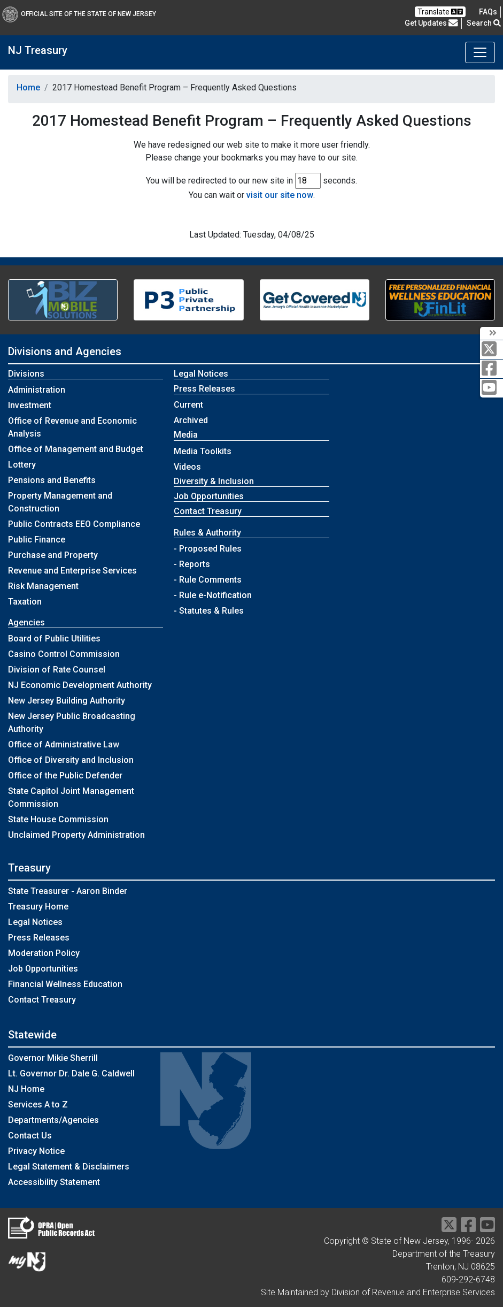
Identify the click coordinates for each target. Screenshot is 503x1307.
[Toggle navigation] (480, 52)
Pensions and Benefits (52, 480)
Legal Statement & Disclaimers (68, 1166)
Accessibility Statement (54, 1182)
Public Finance (36, 539)
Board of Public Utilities (54, 638)
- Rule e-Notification (213, 595)
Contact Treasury (208, 511)
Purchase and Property (53, 555)
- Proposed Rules (208, 549)
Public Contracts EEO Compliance (74, 524)
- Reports (192, 564)
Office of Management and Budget (75, 449)
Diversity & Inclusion (214, 481)
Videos (187, 467)
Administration (36, 390)
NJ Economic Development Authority (80, 685)
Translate (440, 12)
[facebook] (491, 369)
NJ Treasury (37, 50)
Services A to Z (38, 1104)
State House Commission (58, 819)
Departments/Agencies (53, 1120)
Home (28, 87)
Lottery (22, 465)
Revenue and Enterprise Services (72, 570)
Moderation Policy (44, 953)
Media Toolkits (202, 451)
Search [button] (484, 23)
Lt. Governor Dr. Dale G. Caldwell (71, 1073)
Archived (191, 420)
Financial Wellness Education (65, 984)
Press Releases (38, 938)
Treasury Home (38, 906)
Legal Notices (201, 374)
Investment (29, 405)
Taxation (25, 602)
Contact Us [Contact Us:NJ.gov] (30, 1135)
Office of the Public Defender (65, 775)
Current (188, 405)
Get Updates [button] (431, 23)
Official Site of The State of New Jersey (79, 14)
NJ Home (26, 1089)
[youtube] (491, 388)
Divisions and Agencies (64, 351)
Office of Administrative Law (63, 744)
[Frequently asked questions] (488, 11)
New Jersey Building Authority (66, 700)
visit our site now (279, 195)
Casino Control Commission (64, 654)
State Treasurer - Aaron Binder (67, 891)
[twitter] (491, 349)
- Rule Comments (208, 580)
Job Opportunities (209, 496)
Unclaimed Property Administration (76, 835)
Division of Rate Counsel (56, 669)
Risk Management (43, 586)
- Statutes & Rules (209, 611)
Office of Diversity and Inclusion (71, 760)
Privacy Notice (36, 1151)
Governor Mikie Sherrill (53, 1058)
